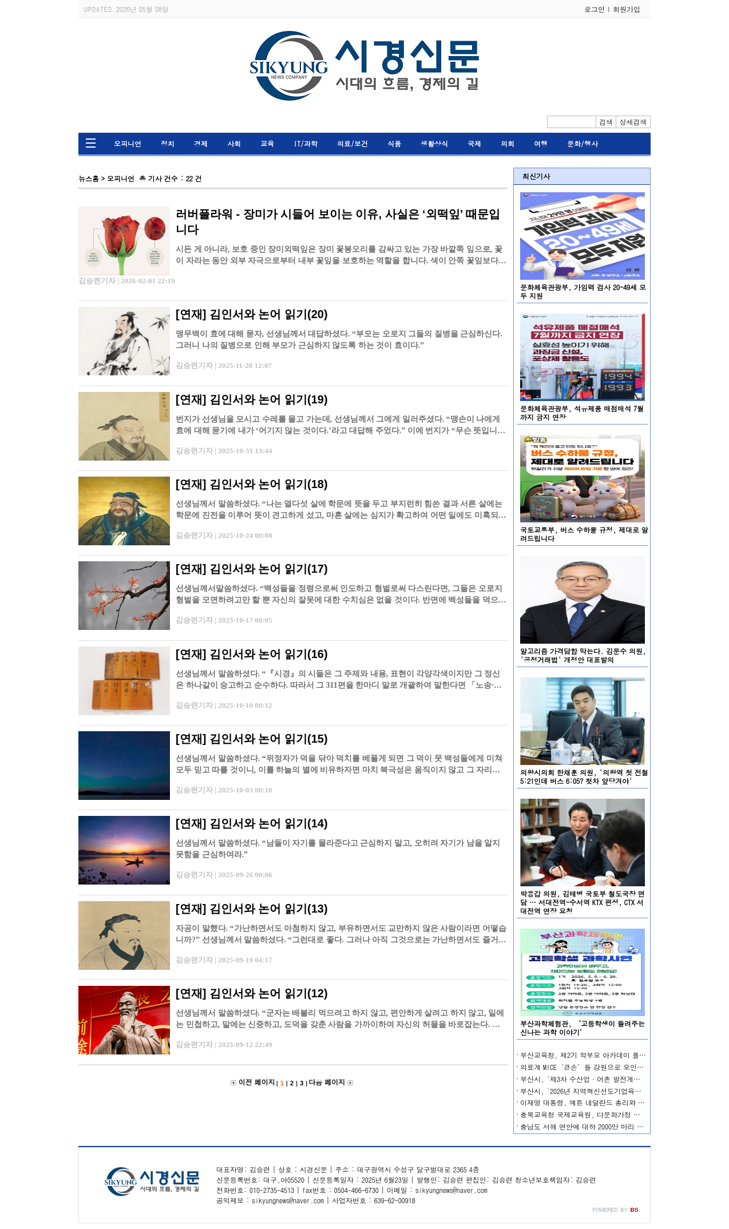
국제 (474, 143)
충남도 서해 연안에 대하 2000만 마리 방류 (585, 1126)
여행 (541, 143)
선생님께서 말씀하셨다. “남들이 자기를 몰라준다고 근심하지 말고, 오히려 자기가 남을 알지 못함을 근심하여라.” (338, 849)
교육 (267, 143)
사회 (234, 143)
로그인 (594, 9)
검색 (606, 121)
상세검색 (633, 121)
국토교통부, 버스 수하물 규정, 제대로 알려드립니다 (584, 534)
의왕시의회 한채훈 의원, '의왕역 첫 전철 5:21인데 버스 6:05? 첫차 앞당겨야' (584, 776)
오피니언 (127, 143)
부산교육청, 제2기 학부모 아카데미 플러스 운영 (594, 1055)
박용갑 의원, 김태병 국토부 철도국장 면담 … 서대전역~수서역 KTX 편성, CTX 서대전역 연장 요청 (582, 902)
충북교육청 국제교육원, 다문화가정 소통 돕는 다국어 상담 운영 (619, 1114)
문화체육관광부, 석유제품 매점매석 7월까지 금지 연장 (582, 412)
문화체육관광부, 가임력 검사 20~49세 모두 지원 (583, 291)
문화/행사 (582, 143)
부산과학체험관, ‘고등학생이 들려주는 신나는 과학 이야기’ (582, 1027)
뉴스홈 (88, 178)
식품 (394, 143)
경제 (201, 143)
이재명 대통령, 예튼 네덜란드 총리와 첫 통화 (590, 1102)
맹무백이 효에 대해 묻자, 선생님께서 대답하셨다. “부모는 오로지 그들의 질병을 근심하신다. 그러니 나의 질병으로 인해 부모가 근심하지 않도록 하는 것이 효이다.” (339, 340)
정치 (168, 143)
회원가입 (626, 9)
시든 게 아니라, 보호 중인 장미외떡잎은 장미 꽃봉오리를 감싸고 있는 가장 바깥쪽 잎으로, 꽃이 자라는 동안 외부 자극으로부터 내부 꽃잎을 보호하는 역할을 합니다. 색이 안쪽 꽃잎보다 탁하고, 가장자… (339, 256)
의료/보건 (352, 143)
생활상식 (434, 143)
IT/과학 (306, 143)
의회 (507, 143)
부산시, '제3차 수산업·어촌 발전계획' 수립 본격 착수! (607, 1079)
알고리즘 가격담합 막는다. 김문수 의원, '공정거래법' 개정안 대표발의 (583, 655)
